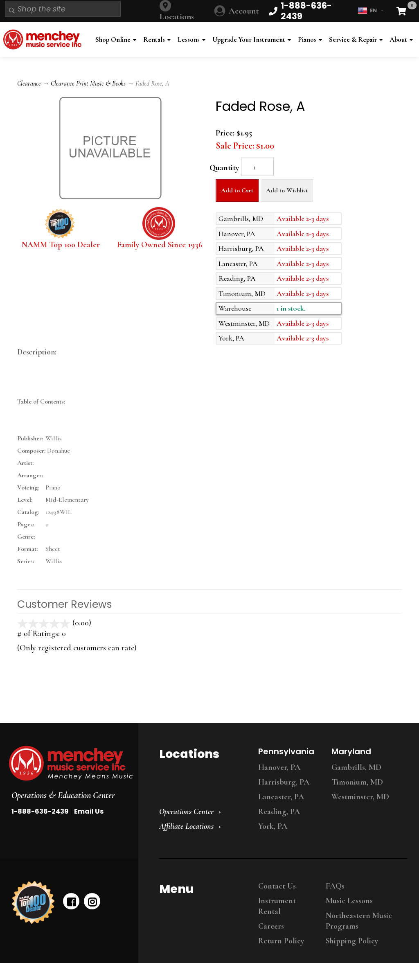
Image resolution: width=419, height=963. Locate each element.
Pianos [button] (310, 39)
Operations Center (186, 811)
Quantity (224, 168)
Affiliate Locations (186, 826)
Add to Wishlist (287, 190)
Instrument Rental (277, 906)
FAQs (335, 886)
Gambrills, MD (356, 767)
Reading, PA (279, 811)
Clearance (29, 83)
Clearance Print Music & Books (88, 83)
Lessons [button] (191, 39)
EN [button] (370, 11)
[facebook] (71, 901)
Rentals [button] (157, 39)
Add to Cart (237, 190)
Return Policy (281, 941)
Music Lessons (349, 901)
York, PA (272, 826)
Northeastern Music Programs (359, 921)
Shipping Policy (352, 941)
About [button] (401, 39)
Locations (177, 16)
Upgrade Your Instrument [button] (251, 39)
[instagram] (92, 901)
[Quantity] (257, 167)
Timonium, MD (357, 782)
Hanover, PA (279, 767)
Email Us (89, 811)
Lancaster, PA (281, 797)
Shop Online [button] (115, 39)
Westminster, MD (360, 797)
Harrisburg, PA (283, 782)
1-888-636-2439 (40, 811)
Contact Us (277, 886)
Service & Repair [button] (356, 39)
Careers (271, 926)
